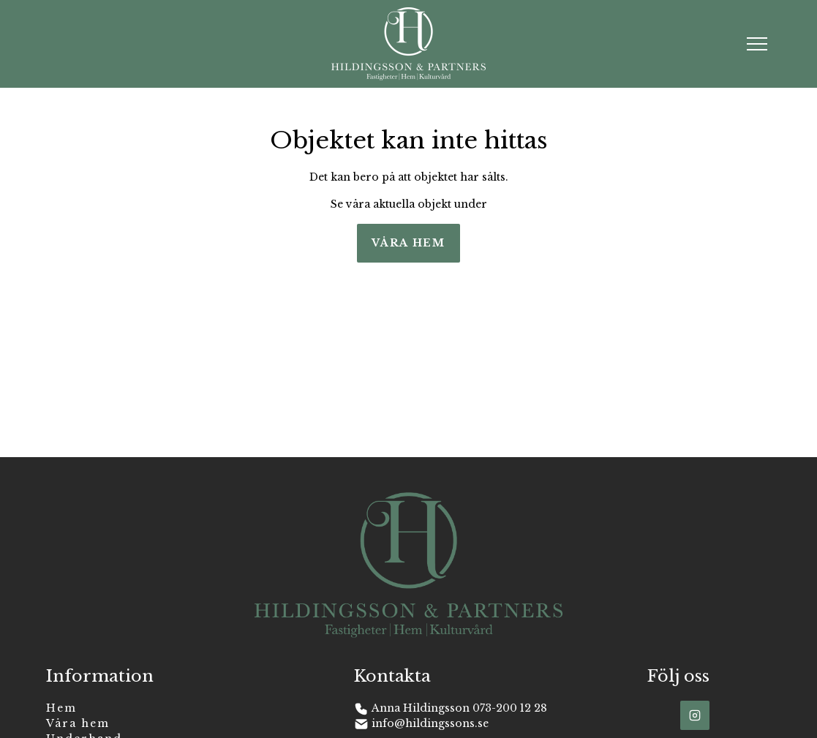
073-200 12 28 (509, 708)
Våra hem (408, 242)
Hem (61, 708)
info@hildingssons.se (430, 723)
